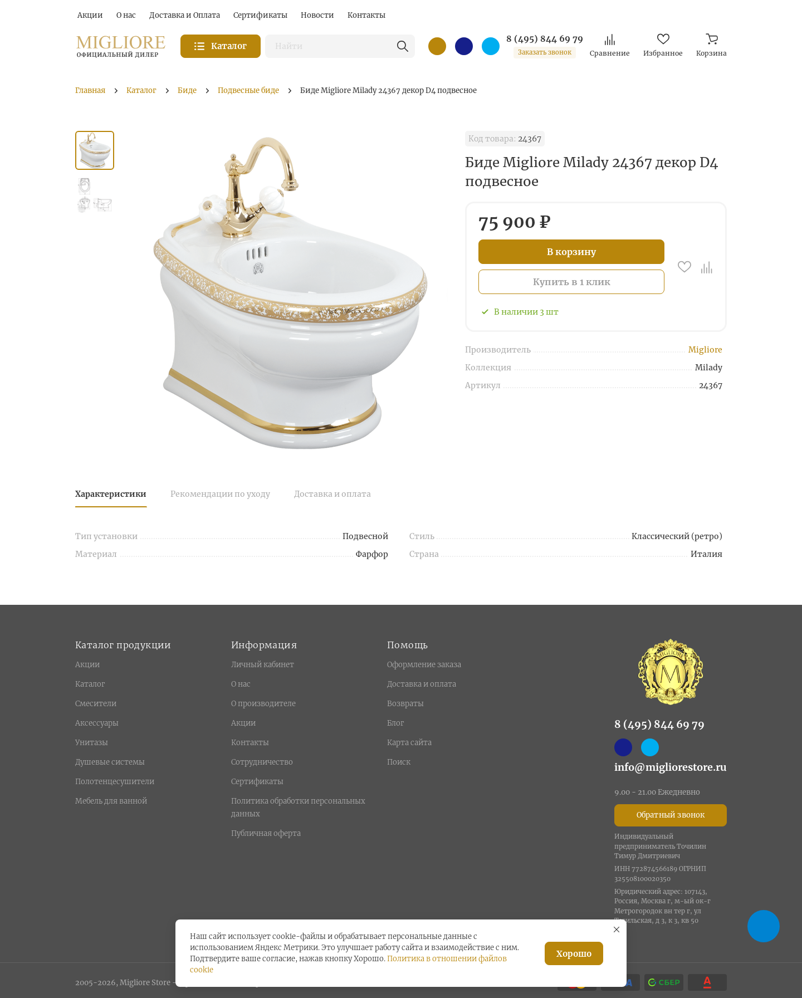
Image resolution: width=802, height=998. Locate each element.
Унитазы (91, 742)
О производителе (263, 703)
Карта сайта (409, 742)
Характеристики (110, 494)
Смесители (95, 703)
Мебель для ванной (111, 801)
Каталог (90, 684)
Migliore (705, 350)
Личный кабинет (262, 664)
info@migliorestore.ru (670, 767)
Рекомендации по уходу (220, 494)
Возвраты (405, 703)
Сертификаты (257, 781)
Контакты (250, 742)
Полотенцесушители (114, 781)
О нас (241, 684)
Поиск (398, 762)
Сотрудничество (262, 762)
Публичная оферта (266, 833)
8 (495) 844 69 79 (544, 39)
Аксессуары (97, 723)
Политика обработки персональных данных (298, 807)
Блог (395, 723)
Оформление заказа (424, 664)
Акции (87, 664)
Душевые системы (110, 762)
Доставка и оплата (332, 494)
